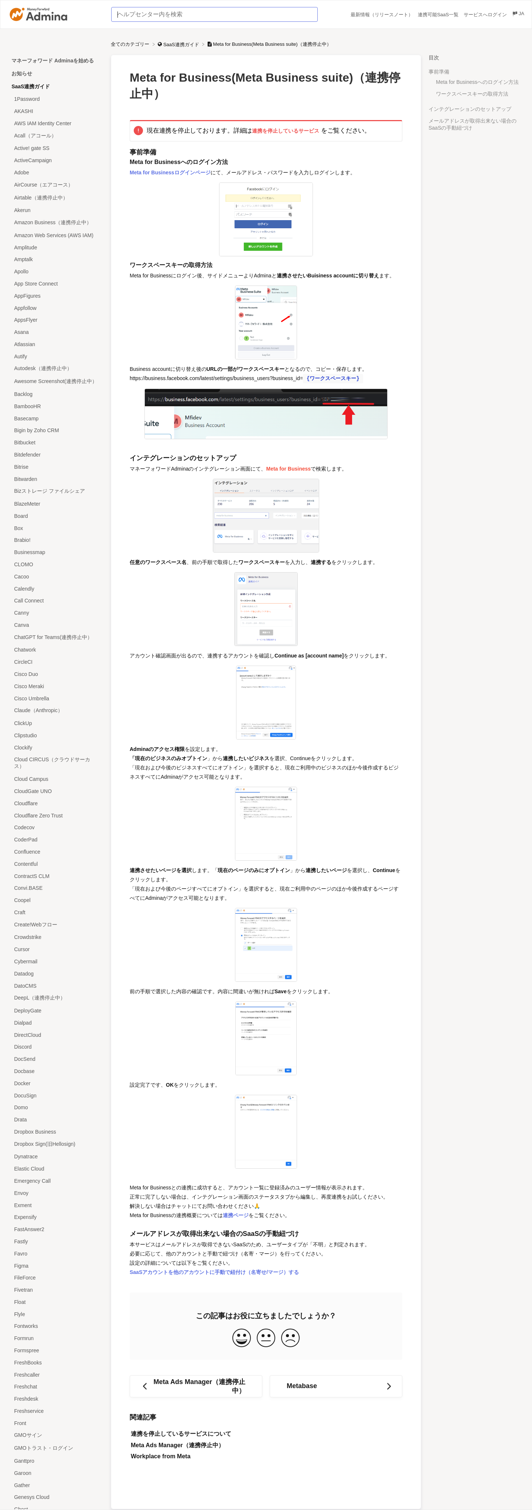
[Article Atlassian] (55, 344)
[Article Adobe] (55, 173)
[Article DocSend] (55, 1059)
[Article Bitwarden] (55, 479)
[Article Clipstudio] (55, 736)
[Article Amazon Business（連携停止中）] (55, 222)
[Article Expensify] (55, 1217)
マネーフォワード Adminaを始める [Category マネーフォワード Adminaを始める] (52, 61)
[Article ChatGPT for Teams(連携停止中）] (55, 637)
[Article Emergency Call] (55, 1181)
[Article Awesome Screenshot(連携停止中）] (55, 381)
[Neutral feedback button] (266, 1338)
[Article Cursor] (55, 949)
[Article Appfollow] (55, 308)
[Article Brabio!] (55, 540)
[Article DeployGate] (55, 1011)
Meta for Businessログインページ (170, 172)
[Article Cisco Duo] (55, 674)
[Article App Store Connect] (55, 284)
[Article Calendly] (55, 589)
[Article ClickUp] (55, 723)
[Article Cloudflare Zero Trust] (55, 815)
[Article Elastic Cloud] (55, 1169)
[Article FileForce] (55, 1278)
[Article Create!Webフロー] (55, 924)
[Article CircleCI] (55, 662)
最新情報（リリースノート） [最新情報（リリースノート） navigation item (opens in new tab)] (383, 14)
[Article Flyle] (55, 1314)
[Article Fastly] (55, 1242)
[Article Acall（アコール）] (55, 135)
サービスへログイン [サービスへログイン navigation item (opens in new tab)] (486, 14)
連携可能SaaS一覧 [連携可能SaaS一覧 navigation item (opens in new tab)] (439, 14)
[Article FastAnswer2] (55, 1229)
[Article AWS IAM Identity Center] (55, 123)
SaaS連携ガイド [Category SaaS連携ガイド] (30, 86)
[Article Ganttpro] (55, 1461)
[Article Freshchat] (55, 1387)
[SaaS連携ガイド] (179, 44)
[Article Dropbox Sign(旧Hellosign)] (55, 1144)
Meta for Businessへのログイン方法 (477, 82)
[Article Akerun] (55, 210)
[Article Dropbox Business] (55, 1132)
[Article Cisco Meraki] (55, 686)
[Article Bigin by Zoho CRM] (55, 430)
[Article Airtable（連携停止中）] (55, 197)
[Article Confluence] (55, 852)
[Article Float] (55, 1302)
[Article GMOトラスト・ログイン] (55, 1448)
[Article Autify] (55, 356)
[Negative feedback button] (290, 1338)
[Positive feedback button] (241, 1338)
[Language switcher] (518, 14)
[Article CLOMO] (55, 564)
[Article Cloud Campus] (55, 779)
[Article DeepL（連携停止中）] (55, 998)
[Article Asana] (55, 332)
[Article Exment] (55, 1205)
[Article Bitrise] (55, 467)
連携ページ (236, 1215)
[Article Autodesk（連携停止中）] (55, 368)
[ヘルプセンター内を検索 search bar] (214, 14)
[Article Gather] (55, 1485)
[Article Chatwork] (55, 650)
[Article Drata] (55, 1120)
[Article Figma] (55, 1266)
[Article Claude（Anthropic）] (55, 710)
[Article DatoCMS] (55, 986)
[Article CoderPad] (55, 840)
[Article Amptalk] (55, 259)
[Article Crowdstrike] (55, 937)
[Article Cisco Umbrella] (55, 698)
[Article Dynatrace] (55, 1157)
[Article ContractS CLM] (55, 876)
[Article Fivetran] (55, 1290)
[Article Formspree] (55, 1351)
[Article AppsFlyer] (55, 320)
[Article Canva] (55, 625)
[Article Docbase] (55, 1071)
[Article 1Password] (55, 99)
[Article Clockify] (55, 747)
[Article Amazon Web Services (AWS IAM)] (55, 235)
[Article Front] (55, 1423)
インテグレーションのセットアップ (470, 109)
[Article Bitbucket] (55, 443)
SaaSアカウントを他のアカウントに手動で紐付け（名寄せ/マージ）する (214, 1272)
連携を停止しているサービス (285, 131)
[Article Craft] (55, 912)
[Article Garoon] (55, 1473)
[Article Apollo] (55, 272)
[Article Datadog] (55, 973)
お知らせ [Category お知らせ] (21, 73)
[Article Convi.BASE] (55, 888)
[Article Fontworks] (55, 1326)
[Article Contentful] (55, 864)
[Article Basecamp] (55, 418)
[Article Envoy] (55, 1193)
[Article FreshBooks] (55, 1362)
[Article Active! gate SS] (55, 148)
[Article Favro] (55, 1253)
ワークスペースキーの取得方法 (472, 94)
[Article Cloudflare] (55, 803)
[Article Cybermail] (55, 962)
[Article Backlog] (55, 394)
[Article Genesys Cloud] (55, 1497)
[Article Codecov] (55, 827)
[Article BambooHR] (55, 406)
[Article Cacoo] (55, 576)
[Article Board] (55, 516)
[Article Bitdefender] (55, 455)
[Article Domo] (55, 1107)
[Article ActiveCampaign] (55, 160)
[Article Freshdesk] (55, 1399)
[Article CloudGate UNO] (55, 791)
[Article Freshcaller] (55, 1375)
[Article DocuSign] (55, 1095)
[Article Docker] (55, 1083)
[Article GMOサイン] (55, 1435)
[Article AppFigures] (55, 296)
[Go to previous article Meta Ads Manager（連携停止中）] (196, 1386)
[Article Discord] (55, 1047)
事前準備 (439, 72)
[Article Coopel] (55, 900)
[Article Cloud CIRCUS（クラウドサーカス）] (55, 763)
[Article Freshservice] (55, 1411)
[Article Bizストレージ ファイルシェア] (55, 491)
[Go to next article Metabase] (336, 1386)
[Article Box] (55, 528)
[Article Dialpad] (55, 1023)
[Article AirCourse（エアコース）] (55, 184)
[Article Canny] (55, 613)
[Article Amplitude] (55, 247)
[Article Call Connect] (55, 601)
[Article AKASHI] (55, 111)
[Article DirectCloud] (55, 1035)
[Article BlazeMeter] (55, 504)
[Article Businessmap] (55, 552)
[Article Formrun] (55, 1338)
